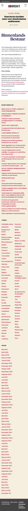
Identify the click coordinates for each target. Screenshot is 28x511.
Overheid (18, 260)
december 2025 (6, 363)
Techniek (18, 302)
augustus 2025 (6, 374)
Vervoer (17, 13)
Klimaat (3, 333)
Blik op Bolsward (6, 242)
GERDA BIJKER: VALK (8, 178)
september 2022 (6, 471)
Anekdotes (5, 227)
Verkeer (17, 313)
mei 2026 (4, 349)
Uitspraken (18, 305)
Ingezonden (5, 319)
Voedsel (17, 318)
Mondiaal (18, 235)
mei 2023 (4, 449)
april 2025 (4, 385)
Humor (3, 314)
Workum (17, 335)
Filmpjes (4, 292)
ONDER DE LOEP (20, 246)
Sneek (17, 283)
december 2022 (6, 463)
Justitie (3, 330)
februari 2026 (6, 358)
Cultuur (3, 258)
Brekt (7, 502)
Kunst (3, 336)
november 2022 (6, 465)
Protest (17, 281)
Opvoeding (18, 257)
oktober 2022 (5, 468)
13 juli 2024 (15, 25)
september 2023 (6, 438)
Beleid (3, 234)
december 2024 (6, 396)
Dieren (3, 269)
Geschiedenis (5, 305)
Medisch (17, 232)
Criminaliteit (5, 256)
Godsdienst (5, 311)
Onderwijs (18, 249)
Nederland (18, 243)
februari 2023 (6, 457)
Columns (4, 250)
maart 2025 (5, 388)
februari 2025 (6, 391)
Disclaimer (22, 504)
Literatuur (18, 227)
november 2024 (6, 399)
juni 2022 (4, 479)
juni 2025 (4, 380)
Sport (16, 289)
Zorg (16, 338)
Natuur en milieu (20, 241)
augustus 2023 (6, 441)
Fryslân (3, 303)
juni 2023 (4, 446)
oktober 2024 (5, 402)
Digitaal (3, 272)
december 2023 (6, 429)
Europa (3, 286)
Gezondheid (5, 308)
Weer (16, 324)
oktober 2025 (5, 369)
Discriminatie (5, 275)
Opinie (17, 254)
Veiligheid (18, 307)
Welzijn (17, 327)
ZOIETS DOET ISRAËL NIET (9, 125)
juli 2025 (4, 377)
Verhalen (18, 310)
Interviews (4, 325)
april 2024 (4, 418)
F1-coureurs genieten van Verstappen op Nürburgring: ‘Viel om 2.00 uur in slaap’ (13, 159)
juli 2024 (4, 410)
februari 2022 (6, 490)
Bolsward (4, 247)
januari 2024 (5, 427)
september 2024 (6, 405)
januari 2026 (5, 360)
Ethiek (3, 283)
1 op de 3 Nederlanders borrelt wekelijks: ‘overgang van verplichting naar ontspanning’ (13, 152)
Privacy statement (22, 507)
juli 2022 (4, 476)
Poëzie (17, 267)
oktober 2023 (5, 435)
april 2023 (4, 452)
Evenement (5, 289)
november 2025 (6, 366)
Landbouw (4, 339)
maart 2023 (5, 454)
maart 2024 (5, 421)
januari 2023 (5, 460)
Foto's (3, 300)
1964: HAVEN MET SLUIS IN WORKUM (13, 213)
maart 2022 (5, 488)
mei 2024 (4, 416)
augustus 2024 (6, 407)
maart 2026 (5, 355)
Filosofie (4, 294)
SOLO (3, 181)
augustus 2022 (6, 474)
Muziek (17, 238)
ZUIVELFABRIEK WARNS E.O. (10, 133)
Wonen (17, 332)
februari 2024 (6, 424)
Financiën (4, 297)
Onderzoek (18, 252)
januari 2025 (5, 394)
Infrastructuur (6, 316)
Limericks (18, 224)
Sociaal (17, 286)
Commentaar (5, 253)
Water (17, 321)
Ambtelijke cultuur (7, 224)
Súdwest (17, 296)
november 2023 (6, 432)
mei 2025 (4, 382)
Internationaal (6, 322)
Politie (17, 270)
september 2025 (6, 371)
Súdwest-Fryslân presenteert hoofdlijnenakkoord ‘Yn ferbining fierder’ (11, 120)
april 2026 (4, 352)
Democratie (5, 267)
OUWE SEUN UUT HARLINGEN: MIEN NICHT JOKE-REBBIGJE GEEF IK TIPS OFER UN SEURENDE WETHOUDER (12, 195)
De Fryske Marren (7, 261)
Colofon (21, 502)
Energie (3, 281)
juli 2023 (4, 443)
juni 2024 (4, 413)
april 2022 (4, 485)
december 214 (6, 493)
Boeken (3, 245)
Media (17, 230)
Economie (4, 278)
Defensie (4, 264)
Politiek (11, 13)
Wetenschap (19, 330)
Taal (16, 299)
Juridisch (4, 328)
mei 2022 (4, 482)
